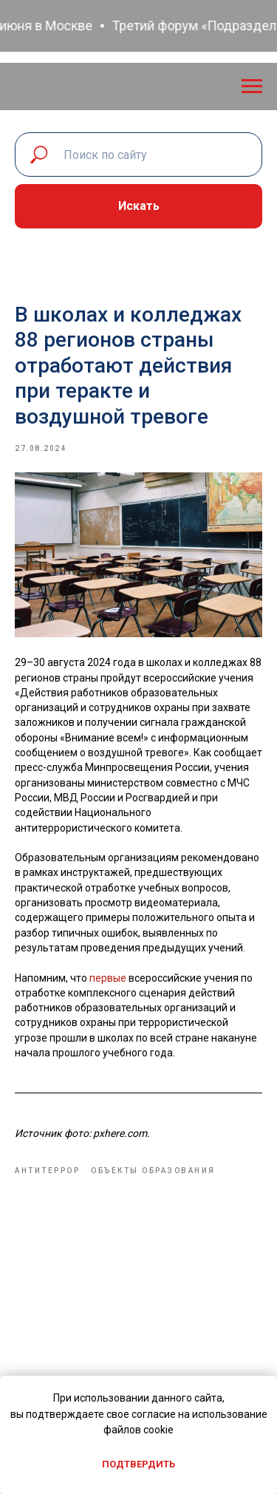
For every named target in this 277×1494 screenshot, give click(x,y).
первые (109, 978)
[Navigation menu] (252, 86)
